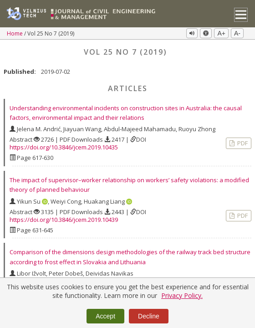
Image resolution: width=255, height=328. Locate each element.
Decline (148, 316)
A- (237, 33)
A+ (221, 33)
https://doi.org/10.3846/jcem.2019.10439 (64, 219)
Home (15, 33)
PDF (242, 143)
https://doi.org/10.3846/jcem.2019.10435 (64, 147)
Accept (105, 316)
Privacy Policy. (182, 295)
